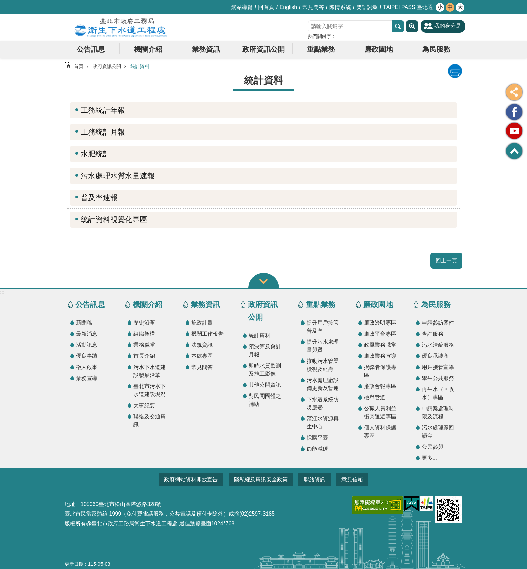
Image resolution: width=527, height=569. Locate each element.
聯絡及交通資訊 (149, 420)
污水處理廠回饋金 (438, 432)
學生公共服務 (438, 378)
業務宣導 (86, 378)
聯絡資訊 (314, 479)
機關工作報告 (207, 334)
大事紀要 (144, 405)
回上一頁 (446, 260)
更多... (429, 458)
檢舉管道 (375, 397)
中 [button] (450, 7)
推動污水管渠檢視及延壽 (323, 365)
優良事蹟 (86, 356)
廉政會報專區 (380, 386)
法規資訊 (202, 345)
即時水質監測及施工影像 (265, 370)
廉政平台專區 (380, 334)
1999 (115, 514)
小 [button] (440, 7)
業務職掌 (144, 345)
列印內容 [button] (455, 71)
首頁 (78, 66)
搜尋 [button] (398, 26)
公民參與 (432, 447)
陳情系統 (340, 7)
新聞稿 (84, 323)
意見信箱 (352, 479)
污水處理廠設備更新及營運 (323, 384)
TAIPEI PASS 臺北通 (408, 7)
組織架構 (144, 334)
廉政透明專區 (380, 323)
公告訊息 (91, 49)
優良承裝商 (435, 356)
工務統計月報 (103, 132)
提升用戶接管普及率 (323, 327)
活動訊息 (86, 345)
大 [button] (460, 7)
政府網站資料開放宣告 (191, 479)
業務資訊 (206, 49)
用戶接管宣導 (438, 367)
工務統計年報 (103, 110)
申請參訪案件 (438, 323)
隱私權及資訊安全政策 (261, 479)
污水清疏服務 (438, 345)
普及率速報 (99, 197)
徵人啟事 (86, 367)
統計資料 (139, 66)
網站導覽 (242, 7)
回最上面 (514, 151)
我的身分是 (447, 26)
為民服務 (436, 49)
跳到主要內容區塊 (3, 3)
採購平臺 (317, 438)
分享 (514, 92)
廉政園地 (379, 49)
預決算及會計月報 (265, 350)
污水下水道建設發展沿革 (149, 371)
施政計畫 (202, 323)
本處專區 (202, 356)
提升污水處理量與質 (323, 346)
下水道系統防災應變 (323, 403)
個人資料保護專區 (380, 432)
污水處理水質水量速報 (118, 176)
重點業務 (321, 49)
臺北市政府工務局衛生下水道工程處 (120, 27)
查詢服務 (432, 334)
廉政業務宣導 (380, 356)
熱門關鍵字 (319, 36)
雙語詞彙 (367, 7)
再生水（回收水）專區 (438, 393)
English (288, 7)
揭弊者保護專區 (380, 371)
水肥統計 (95, 154)
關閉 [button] (263, 280)
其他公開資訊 (265, 385)
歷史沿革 (144, 323)
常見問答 (313, 7)
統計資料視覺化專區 (114, 219)
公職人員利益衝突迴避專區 (380, 412)
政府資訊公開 (263, 49)
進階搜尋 (412, 26)
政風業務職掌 (380, 345)
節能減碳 (317, 449)
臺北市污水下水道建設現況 (149, 390)
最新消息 (86, 334)
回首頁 (266, 7)
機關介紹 (148, 49)
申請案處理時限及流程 (438, 412)
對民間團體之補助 (265, 400)
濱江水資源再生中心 (323, 422)
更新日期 (74, 564)
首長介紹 (144, 356)
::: (2, 292)
